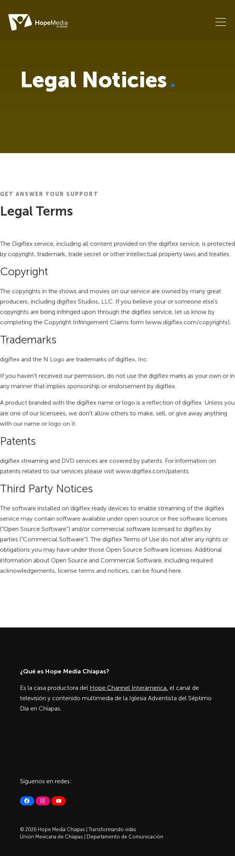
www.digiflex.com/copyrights (187, 322)
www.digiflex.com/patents (152, 471)
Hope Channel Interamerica (128, 687)
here (175, 570)
